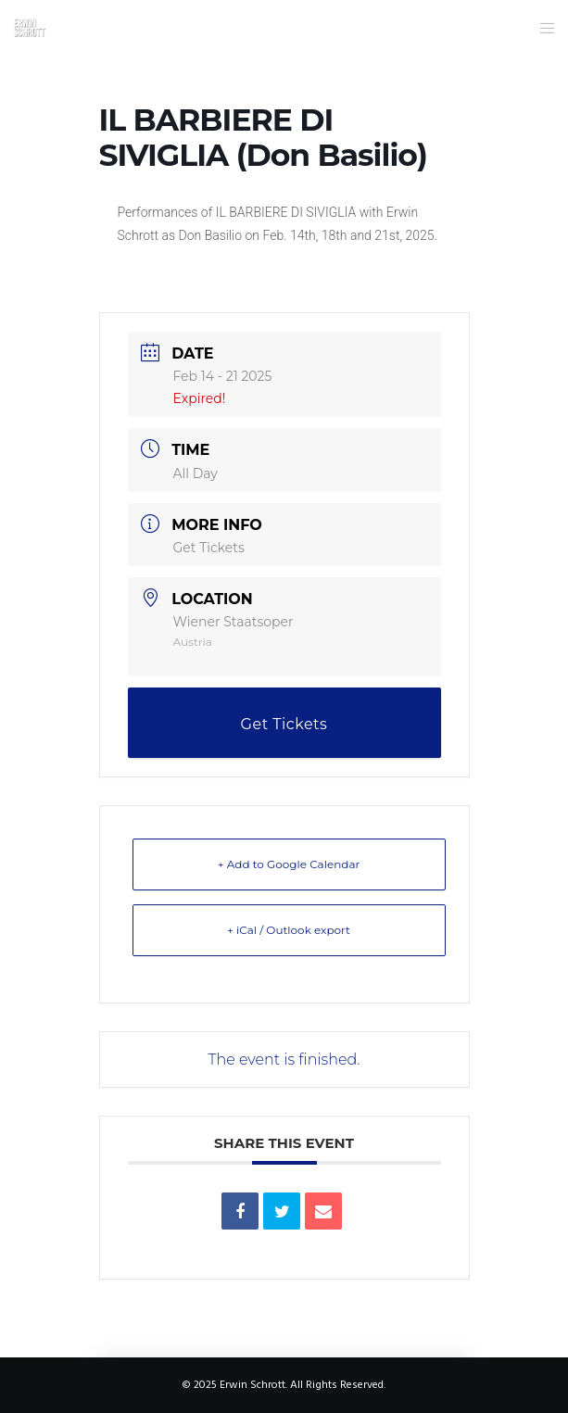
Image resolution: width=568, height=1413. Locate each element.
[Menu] (541, 28)
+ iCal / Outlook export (288, 930)
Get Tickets (209, 547)
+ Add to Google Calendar (289, 864)
